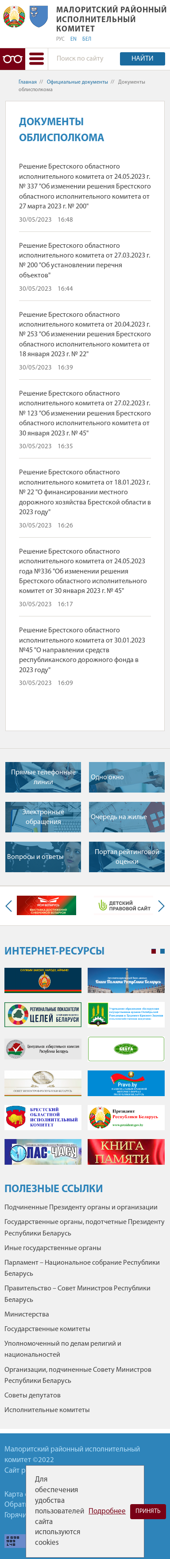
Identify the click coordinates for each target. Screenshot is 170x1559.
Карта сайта (23, 1494)
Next (159, 905)
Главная (28, 82)
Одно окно (107, 777)
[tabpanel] (84, 1071)
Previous (10, 905)
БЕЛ (86, 39)
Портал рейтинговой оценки (127, 857)
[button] (36, 59)
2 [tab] (162, 951)
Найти (142, 58)
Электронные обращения (43, 817)
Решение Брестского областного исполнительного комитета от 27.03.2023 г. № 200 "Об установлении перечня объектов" (84, 261)
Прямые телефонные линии (43, 777)
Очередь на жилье (119, 817)
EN (73, 39)
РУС (60, 39)
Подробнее (107, 1511)
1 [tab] (153, 951)
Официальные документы (77, 82)
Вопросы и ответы (35, 857)
